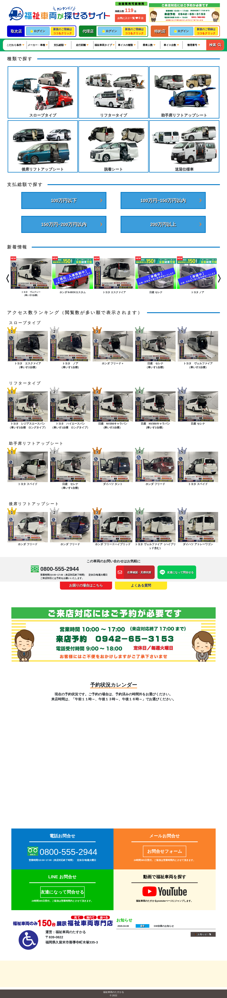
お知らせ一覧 (203, 934)
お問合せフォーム (164, 851)
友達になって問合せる (62, 892)
